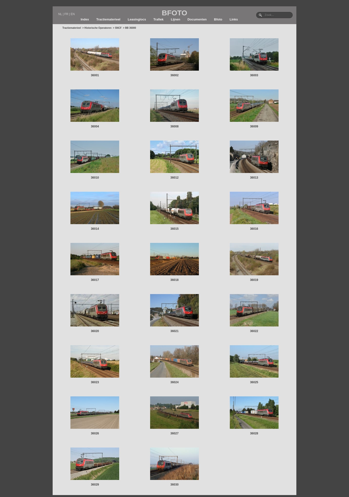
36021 (174, 331)
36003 (254, 75)
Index (85, 19)
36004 (95, 126)
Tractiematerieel (108, 19)
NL (60, 14)
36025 (254, 382)
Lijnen (175, 19)
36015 (174, 228)
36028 (254, 433)
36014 (95, 228)
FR (66, 14)
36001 (95, 75)
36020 (95, 331)
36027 (174, 433)
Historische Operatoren (97, 28)
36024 (174, 382)
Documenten (197, 19)
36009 (254, 126)
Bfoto (218, 19)
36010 (95, 177)
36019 (254, 280)
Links (234, 19)
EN (73, 14)
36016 (254, 228)
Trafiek (158, 19)
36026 (95, 433)
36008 (174, 126)
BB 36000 (130, 28)
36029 (95, 484)
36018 (174, 280)
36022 (254, 331)
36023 (95, 382)
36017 (95, 280)
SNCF (118, 28)
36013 (254, 177)
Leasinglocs (137, 19)
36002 (174, 75)
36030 (174, 484)
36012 (174, 177)
